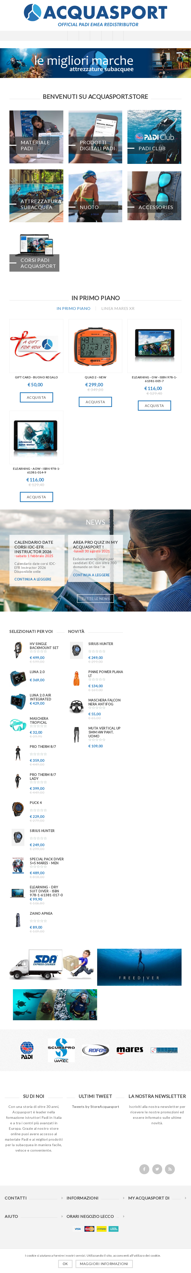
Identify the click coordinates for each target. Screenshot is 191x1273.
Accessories (156, 207)
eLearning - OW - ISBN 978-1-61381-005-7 (154, 379)
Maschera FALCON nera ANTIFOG (104, 702)
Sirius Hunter (42, 831)
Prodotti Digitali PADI (97, 145)
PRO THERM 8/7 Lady (43, 777)
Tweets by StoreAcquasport (95, 1106)
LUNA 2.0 (37, 672)
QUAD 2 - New (95, 377)
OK (65, 1264)
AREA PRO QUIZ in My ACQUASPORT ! (95, 544)
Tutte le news (95, 598)
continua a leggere (32, 579)
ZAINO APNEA (41, 913)
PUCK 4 (36, 803)
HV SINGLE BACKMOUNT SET (44, 646)
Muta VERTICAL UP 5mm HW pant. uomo (104, 732)
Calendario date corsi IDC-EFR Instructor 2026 (33, 547)
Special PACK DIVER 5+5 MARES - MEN (47, 861)
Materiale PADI (35, 145)
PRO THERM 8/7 (43, 747)
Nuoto (89, 207)
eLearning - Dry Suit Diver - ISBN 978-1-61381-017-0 (46, 891)
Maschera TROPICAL (39, 721)
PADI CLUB (152, 148)
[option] (27, 1050)
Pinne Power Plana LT (105, 674)
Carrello (107, 36)
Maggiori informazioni (104, 1264)
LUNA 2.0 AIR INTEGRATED (40, 697)
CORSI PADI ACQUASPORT (38, 263)
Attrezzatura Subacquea (40, 204)
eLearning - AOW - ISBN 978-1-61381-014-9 (36, 470)
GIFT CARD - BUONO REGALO (36, 377)
